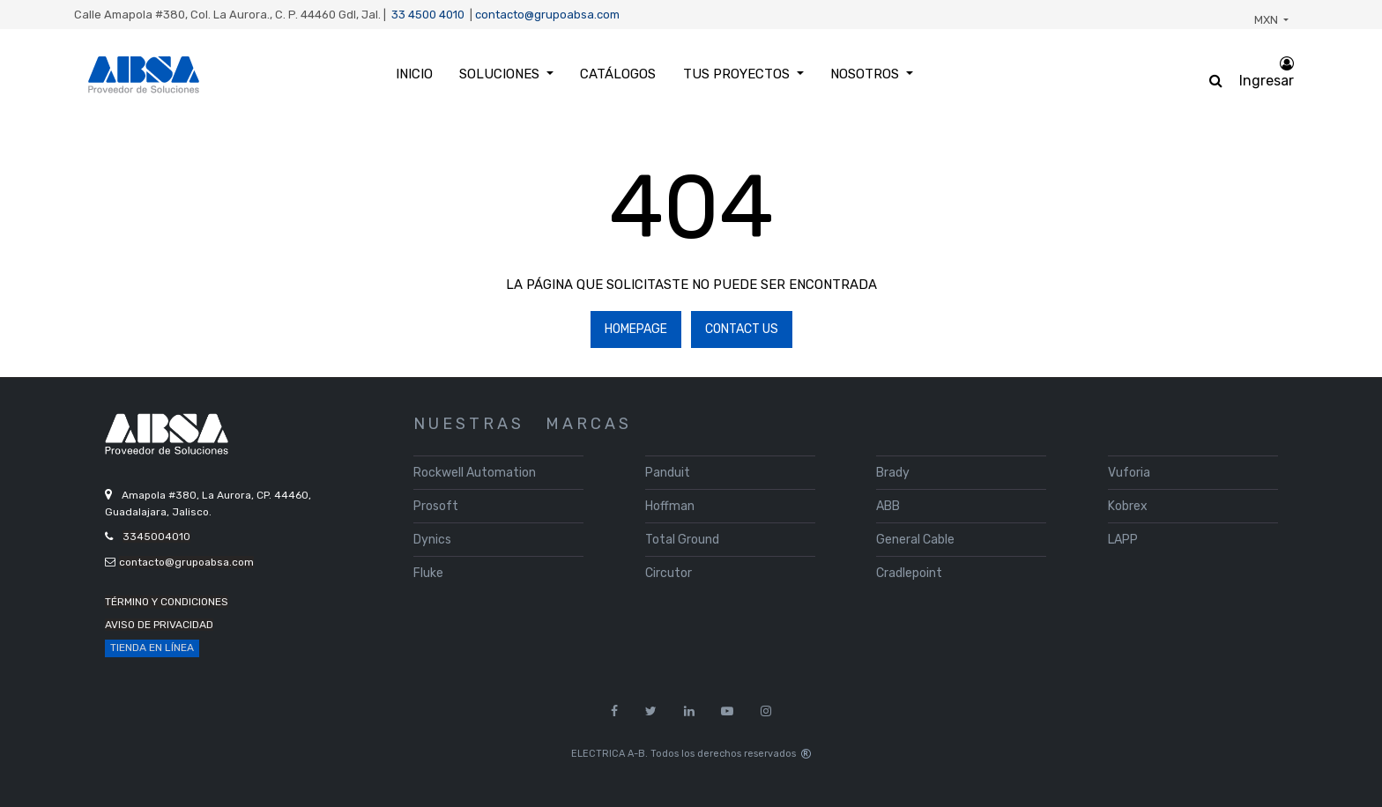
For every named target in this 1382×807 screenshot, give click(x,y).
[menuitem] (414, 74)
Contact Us (741, 329)
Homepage (636, 329)
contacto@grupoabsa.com (547, 14)
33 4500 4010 (427, 14)
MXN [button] (1267, 19)
